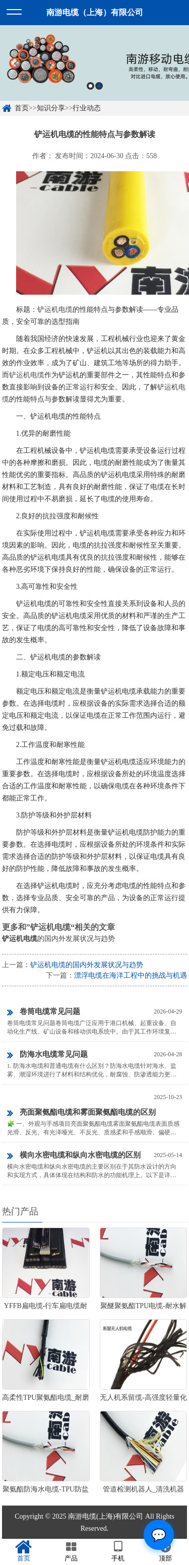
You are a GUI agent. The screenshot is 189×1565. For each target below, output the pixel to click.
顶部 (165, 1551)
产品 (71, 1551)
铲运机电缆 (55, 309)
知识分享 (51, 108)
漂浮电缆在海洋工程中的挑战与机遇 (130, 975)
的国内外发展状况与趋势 (58, 938)
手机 (118, 1551)
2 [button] (99, 86)
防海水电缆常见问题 (47, 1055)
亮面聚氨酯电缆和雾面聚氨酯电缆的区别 (81, 1113)
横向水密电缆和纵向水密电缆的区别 (74, 1156)
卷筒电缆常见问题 (43, 1012)
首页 (22, 108)
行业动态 (87, 108)
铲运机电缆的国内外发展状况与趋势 (86, 965)
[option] (94, 63)
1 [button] (90, 86)
